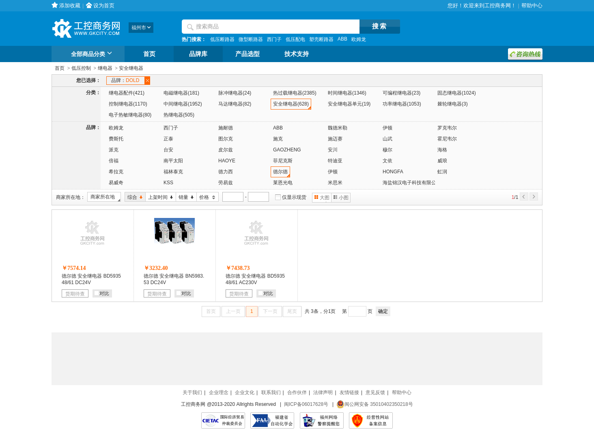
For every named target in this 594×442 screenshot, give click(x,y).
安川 (333, 150)
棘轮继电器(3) (452, 104)
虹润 (442, 172)
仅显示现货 (294, 197)
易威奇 (116, 182)
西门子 (274, 39)
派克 (113, 150)
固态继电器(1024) (456, 93)
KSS (168, 182)
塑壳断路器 (321, 39)
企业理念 (218, 392)
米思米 (335, 182)
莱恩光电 (283, 182)
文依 (387, 161)
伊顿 (387, 128)
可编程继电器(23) (401, 93)
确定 (383, 311)
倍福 (113, 161)
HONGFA (393, 172)
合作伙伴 (297, 392)
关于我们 (192, 392)
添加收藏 (69, 5)
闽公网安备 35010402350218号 (374, 404)
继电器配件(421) (126, 93)
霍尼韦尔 (447, 139)
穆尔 (387, 150)
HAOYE (226, 161)
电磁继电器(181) (181, 93)
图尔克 (225, 139)
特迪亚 (335, 161)
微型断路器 (251, 39)
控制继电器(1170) (128, 104)
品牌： (126, 80)
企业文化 (244, 392)
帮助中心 (531, 5)
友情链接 (349, 392)
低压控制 (81, 68)
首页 (149, 54)
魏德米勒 (337, 128)
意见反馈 (375, 392)
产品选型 (247, 54)
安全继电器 (131, 68)
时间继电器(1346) (347, 93)
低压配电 (295, 39)
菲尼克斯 (283, 161)
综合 (134, 197)
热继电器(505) (179, 115)
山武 (387, 139)
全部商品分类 (92, 54)
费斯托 (116, 139)
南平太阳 (173, 161)
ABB (342, 39)
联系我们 (271, 392)
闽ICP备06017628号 (306, 404)
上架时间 (159, 197)
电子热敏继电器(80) (130, 115)
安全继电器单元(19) (349, 104)
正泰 (168, 139)
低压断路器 (222, 39)
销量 (185, 197)
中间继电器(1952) (183, 104)
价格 (206, 197)
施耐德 (225, 128)
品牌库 (198, 54)
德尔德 (280, 172)
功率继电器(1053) (402, 104)
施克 (278, 139)
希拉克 (116, 172)
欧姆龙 (358, 39)
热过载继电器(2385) (294, 93)
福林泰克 (173, 172)
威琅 (442, 161)
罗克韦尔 (447, 128)
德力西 (225, 172)
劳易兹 (225, 182)
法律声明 (323, 392)
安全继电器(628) (291, 104)
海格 (442, 150)
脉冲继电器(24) (234, 93)
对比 (102, 293)
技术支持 (296, 54)
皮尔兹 (225, 150)
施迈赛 (335, 139)
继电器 (105, 68)
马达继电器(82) (234, 104)
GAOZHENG (287, 150)
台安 (168, 150)
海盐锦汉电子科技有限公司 (412, 182)
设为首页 (103, 5)
